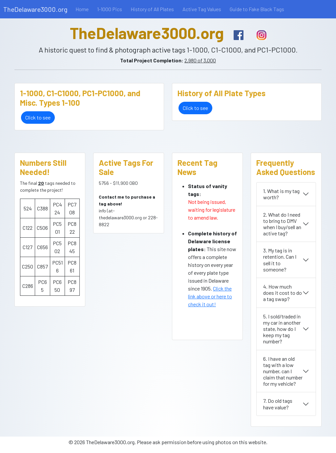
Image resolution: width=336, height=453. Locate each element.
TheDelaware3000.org (35, 9)
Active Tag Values (201, 9)
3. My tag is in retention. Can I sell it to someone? (279, 259)
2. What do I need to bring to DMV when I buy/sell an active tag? (282, 224)
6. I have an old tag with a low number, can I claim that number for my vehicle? (283, 371)
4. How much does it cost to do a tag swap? (282, 292)
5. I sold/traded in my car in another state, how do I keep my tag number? (282, 329)
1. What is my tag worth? (281, 194)
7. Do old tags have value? (277, 404)
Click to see (38, 117)
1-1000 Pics (109, 9)
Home (82, 9)
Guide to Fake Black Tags (257, 9)
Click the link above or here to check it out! (210, 296)
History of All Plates (152, 9)
